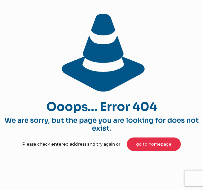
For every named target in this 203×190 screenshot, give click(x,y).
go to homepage (154, 144)
